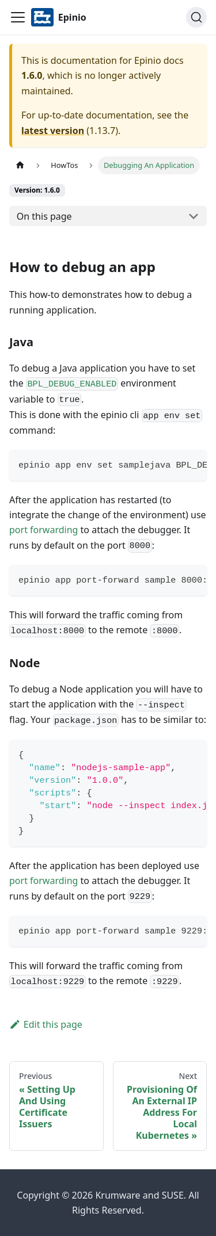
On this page (44, 216)
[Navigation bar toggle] (17, 17)
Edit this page (45, 1024)
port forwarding (43, 529)
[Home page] (20, 165)
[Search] (196, 17)
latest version (52, 130)
